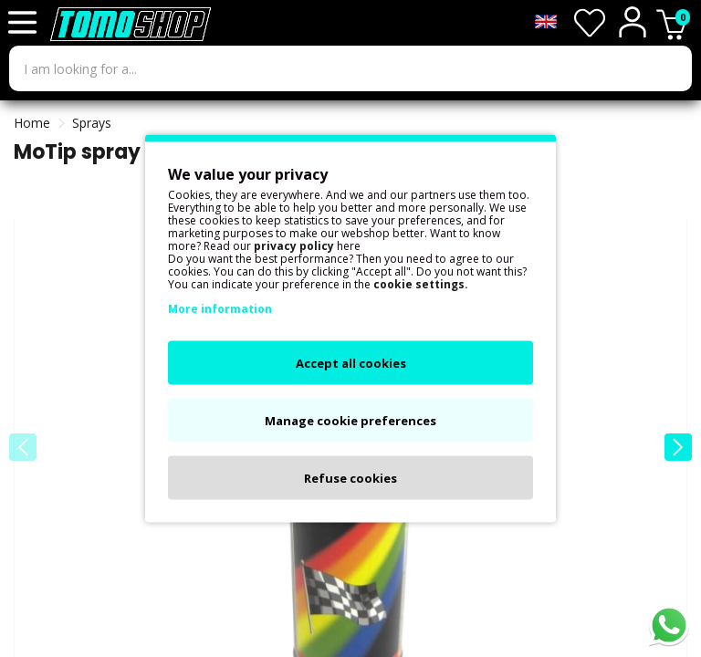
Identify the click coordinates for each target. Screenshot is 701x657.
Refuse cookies (350, 478)
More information (220, 309)
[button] (678, 447)
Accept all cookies (351, 363)
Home (32, 122)
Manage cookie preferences (350, 420)
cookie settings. (420, 284)
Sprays (91, 122)
